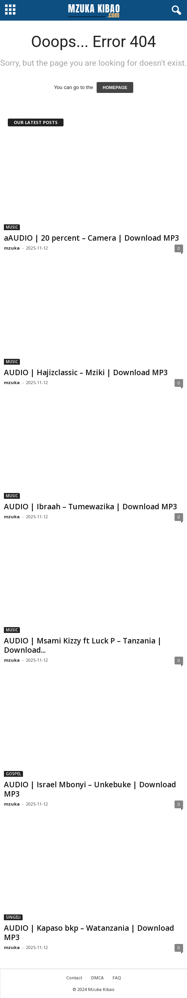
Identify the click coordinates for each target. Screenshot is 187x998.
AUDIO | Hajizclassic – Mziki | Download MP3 (86, 372)
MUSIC (12, 227)
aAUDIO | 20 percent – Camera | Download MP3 (91, 238)
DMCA (97, 978)
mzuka (12, 248)
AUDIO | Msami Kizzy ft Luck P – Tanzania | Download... (83, 645)
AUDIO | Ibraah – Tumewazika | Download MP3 (90, 507)
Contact (74, 978)
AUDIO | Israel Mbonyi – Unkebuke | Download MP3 (90, 789)
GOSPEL (13, 773)
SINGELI (13, 917)
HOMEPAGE (114, 87)
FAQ (117, 978)
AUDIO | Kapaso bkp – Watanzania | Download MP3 (89, 932)
